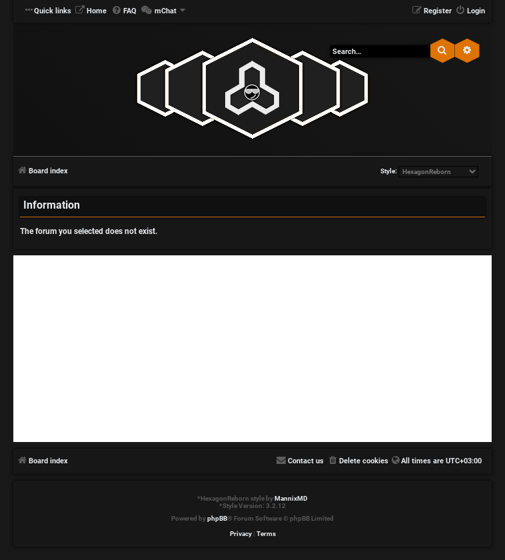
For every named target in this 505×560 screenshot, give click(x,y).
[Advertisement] (252, 348)
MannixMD (291, 498)
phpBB (217, 518)
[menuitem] (91, 11)
